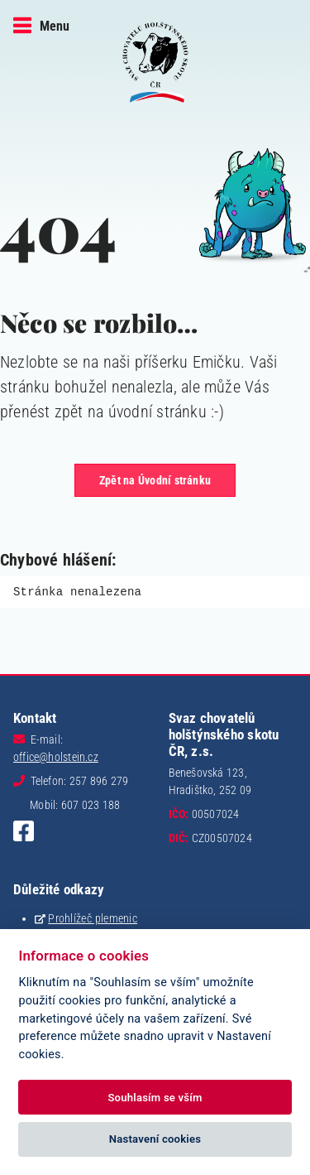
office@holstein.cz (55, 756)
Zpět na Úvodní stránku (155, 480)
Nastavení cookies (155, 1139)
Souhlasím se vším (154, 1097)
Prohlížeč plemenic (92, 918)
